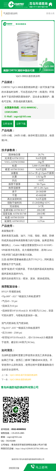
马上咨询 (41, 467)
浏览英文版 (14, 468)
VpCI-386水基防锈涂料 (20, 379)
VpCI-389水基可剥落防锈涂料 (23, 375)
